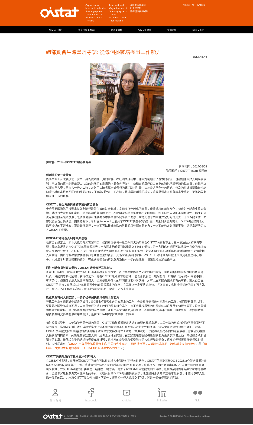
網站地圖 (93, 416)
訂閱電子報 (188, 5)
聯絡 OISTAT (103, 416)
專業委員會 (116, 29)
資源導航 (171, 29)
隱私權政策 (84, 416)
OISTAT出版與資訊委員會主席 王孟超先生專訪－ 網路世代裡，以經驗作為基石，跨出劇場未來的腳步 (132, 343)
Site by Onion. (204, 416)
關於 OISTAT (199, 29)
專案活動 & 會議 (86, 29)
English (201, 5)
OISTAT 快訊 (55, 29)
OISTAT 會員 (144, 29)
